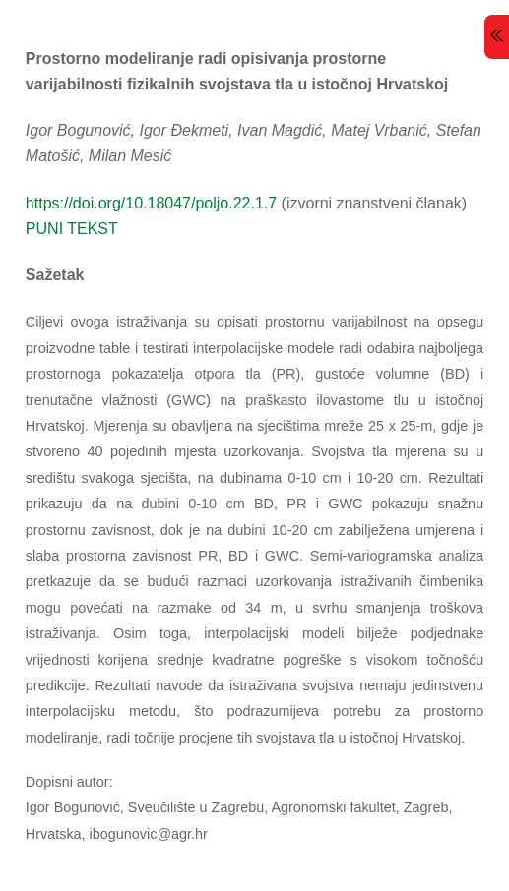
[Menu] (496, 37)
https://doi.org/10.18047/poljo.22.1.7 (151, 203)
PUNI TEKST (72, 228)
